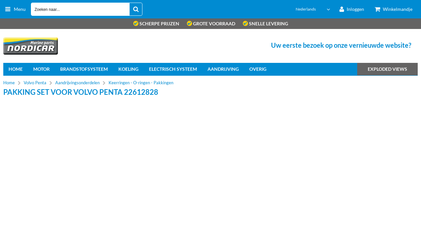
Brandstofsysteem (84, 69)
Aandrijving (223, 69)
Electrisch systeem (173, 69)
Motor (41, 69)
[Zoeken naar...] (135, 9)
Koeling (128, 69)
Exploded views (387, 69)
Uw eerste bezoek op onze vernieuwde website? (341, 45)
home (16, 69)
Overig (257, 69)
